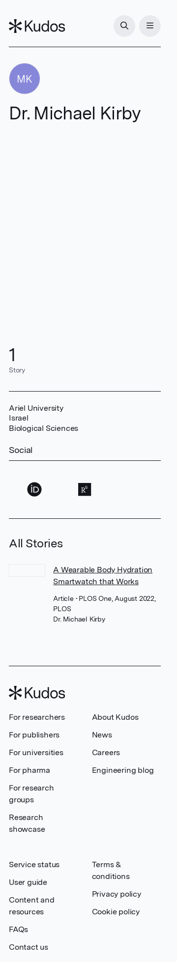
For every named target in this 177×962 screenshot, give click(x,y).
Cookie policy (116, 911)
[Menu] (150, 26)
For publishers (34, 734)
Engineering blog (123, 770)
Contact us (28, 947)
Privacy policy (116, 894)
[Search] (124, 26)
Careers (106, 752)
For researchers (37, 717)
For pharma (29, 770)
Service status (34, 864)
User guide (28, 882)
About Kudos (115, 717)
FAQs (18, 929)
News (102, 734)
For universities (36, 752)
